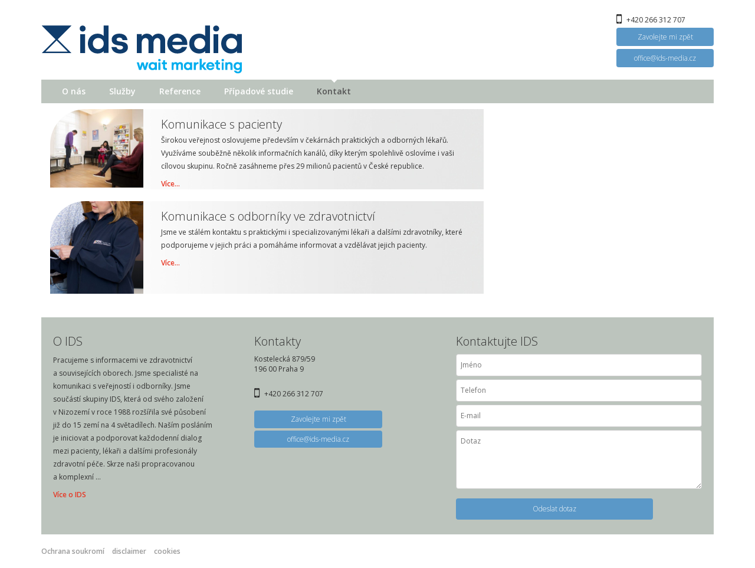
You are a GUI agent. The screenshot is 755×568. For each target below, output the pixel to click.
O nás (74, 91)
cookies (167, 551)
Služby (122, 91)
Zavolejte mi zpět (665, 37)
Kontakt (334, 91)
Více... (170, 184)
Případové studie (258, 91)
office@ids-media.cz (665, 58)
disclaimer (129, 551)
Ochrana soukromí (72, 551)
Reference (180, 91)
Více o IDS (69, 495)
